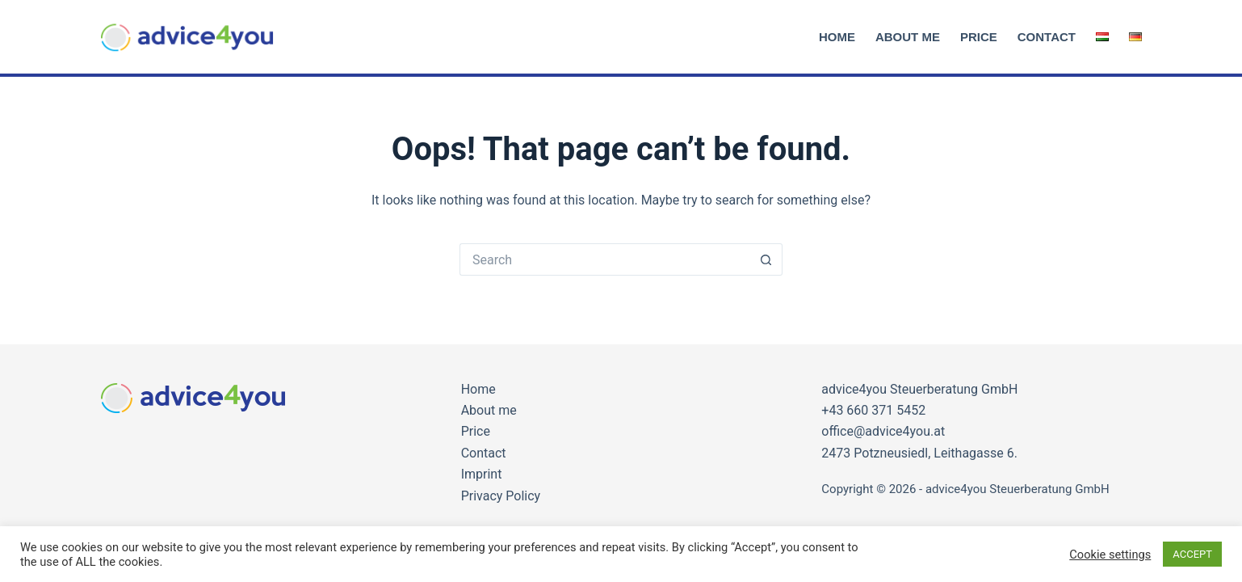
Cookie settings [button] (1110, 554)
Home (837, 37)
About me (907, 37)
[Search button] (766, 259)
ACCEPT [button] (1192, 554)
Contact (1047, 37)
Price (978, 37)
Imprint (481, 474)
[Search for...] (604, 259)
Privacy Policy (501, 496)
